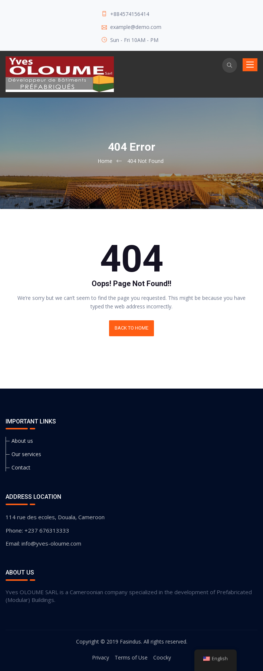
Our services (26, 454)
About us (22, 440)
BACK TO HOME (131, 328)
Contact (20, 467)
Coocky (162, 657)
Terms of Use (131, 657)
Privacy (100, 657)
